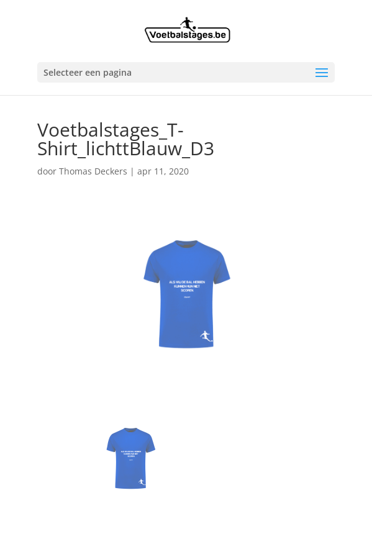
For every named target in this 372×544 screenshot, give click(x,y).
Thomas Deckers (93, 171)
